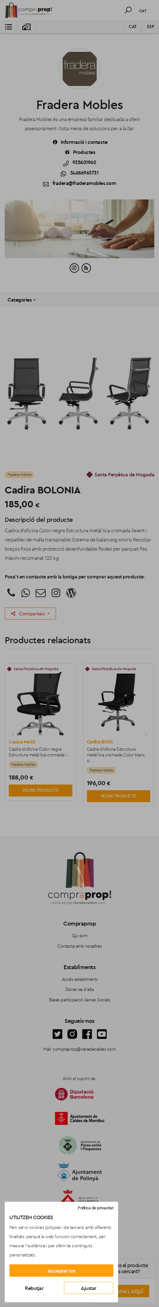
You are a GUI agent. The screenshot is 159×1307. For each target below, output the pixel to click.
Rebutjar (34, 1288)
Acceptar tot (62, 1270)
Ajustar (88, 1288)
